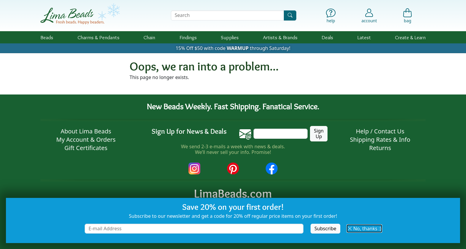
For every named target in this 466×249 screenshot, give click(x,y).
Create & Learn (410, 37)
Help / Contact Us (380, 131)
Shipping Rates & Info (380, 139)
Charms (98, 37)
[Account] (369, 15)
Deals (327, 37)
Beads (46, 37)
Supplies (230, 37)
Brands (280, 37)
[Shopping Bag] (407, 17)
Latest (364, 37)
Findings (188, 37)
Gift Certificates (86, 148)
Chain (149, 37)
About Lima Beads (86, 131)
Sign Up (319, 133)
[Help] (331, 17)
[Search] (290, 15)
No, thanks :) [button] (364, 228)
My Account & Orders (86, 139)
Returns (380, 148)
